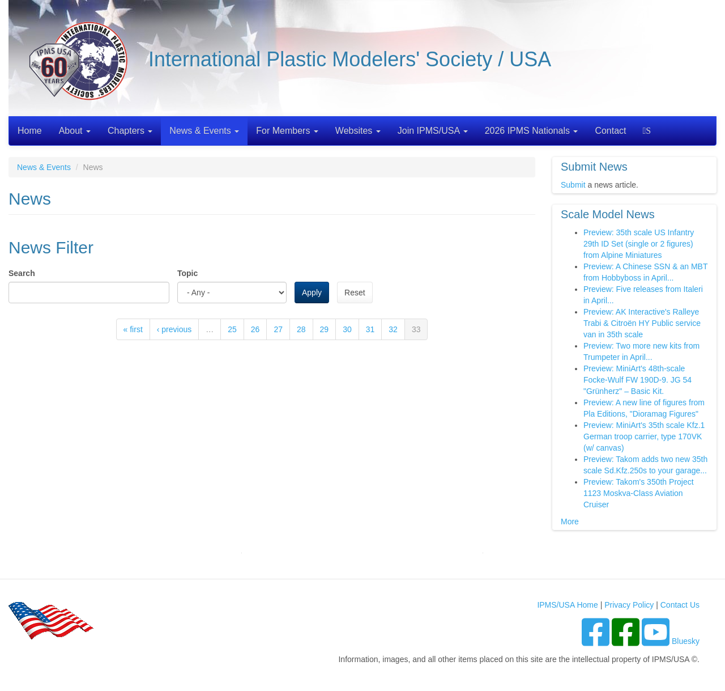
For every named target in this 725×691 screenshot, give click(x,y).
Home (30, 130)
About (75, 130)
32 (393, 329)
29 (324, 329)
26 (255, 329)
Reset (354, 292)
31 (370, 329)
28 (301, 329)
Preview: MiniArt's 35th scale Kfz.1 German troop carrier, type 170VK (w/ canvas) (644, 436)
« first (133, 329)
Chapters (130, 130)
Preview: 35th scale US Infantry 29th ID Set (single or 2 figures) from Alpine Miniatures (638, 244)
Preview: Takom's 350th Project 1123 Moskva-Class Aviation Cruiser (638, 493)
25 (232, 329)
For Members (287, 130)
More (570, 521)
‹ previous (174, 329)
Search (648, 130)
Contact (610, 130)
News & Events (204, 130)
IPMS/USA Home (567, 604)
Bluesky (686, 641)
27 (278, 329)
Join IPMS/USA (433, 130)
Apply (312, 292)
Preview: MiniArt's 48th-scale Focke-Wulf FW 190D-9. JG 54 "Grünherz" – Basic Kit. (637, 380)
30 (347, 329)
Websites (358, 130)
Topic (187, 273)
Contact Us (680, 604)
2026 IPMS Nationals (531, 130)
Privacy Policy (629, 604)
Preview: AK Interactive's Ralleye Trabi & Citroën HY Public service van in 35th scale (642, 323)
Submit (573, 184)
